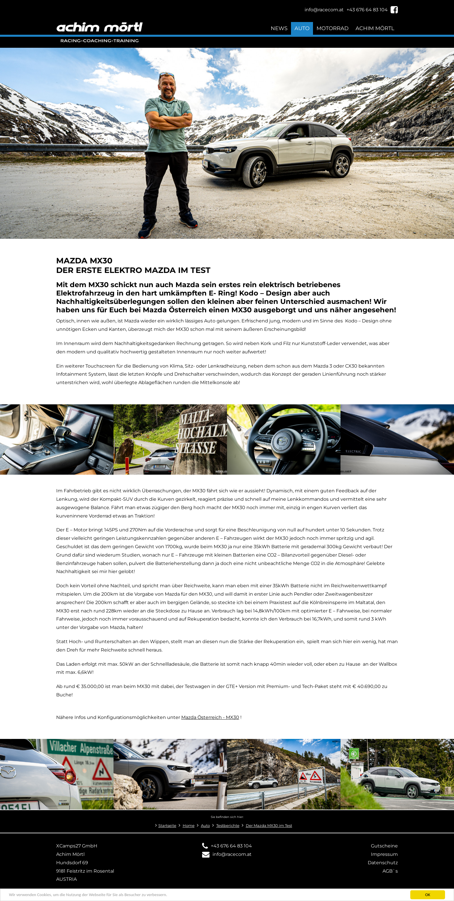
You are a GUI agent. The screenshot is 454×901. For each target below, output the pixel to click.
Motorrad (332, 28)
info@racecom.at (232, 854)
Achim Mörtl (375, 28)
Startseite (167, 825)
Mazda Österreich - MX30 (210, 717)
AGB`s (390, 871)
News (279, 28)
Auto (302, 28)
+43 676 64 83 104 (231, 846)
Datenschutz (383, 862)
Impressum (384, 854)
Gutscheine (384, 846)
